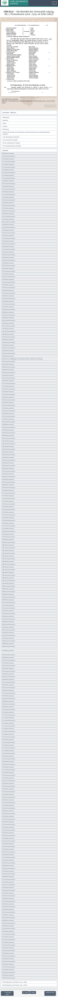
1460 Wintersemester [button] (8, 435)
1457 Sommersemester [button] (8, 416)
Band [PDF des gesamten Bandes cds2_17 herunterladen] (32, 992)
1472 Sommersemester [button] (8, 498)
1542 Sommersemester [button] (8, 885)
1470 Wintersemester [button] (8, 490)
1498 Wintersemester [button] (8, 643)
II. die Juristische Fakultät (10, 140)
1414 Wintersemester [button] (8, 181)
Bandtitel (5, 120)
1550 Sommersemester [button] (8, 928)
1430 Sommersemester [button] (8, 266)
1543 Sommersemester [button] (8, 890)
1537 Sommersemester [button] (8, 857)
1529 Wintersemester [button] (8, 816)
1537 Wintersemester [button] (8, 860)
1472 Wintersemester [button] (8, 501)
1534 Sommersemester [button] (8, 841)
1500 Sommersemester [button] (8, 655)
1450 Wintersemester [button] (8, 381)
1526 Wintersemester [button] (8, 800)
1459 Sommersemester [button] (8, 427)
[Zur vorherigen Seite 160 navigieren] (7, 993)
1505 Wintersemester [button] (8, 685)
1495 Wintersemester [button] (8, 627)
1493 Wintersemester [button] (8, 616)
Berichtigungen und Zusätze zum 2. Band (14, 985)
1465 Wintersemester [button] (8, 463)
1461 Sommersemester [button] (8, 438)
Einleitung (5, 129)
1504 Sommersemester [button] (8, 676)
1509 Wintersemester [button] (8, 707)
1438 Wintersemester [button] (8, 312)
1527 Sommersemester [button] (8, 802)
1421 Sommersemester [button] (8, 216)
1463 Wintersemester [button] (8, 452)
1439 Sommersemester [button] (8, 315)
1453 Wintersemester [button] (8, 397)
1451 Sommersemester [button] (8, 383)
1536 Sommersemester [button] (8, 852)
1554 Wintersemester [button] (8, 953)
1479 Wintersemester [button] (8, 539)
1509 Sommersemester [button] (8, 704)
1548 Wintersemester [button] (8, 920)
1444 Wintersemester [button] (8, 345)
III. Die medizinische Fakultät (11, 143)
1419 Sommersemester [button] (8, 205)
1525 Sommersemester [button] (8, 792)
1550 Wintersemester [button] (8, 931)
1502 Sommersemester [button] (8, 666)
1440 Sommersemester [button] (8, 320)
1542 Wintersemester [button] (8, 887)
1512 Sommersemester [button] (8, 720)
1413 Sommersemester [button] (8, 172)
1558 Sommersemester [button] (8, 972)
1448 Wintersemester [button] (8, 370)
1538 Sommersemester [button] (8, 863)
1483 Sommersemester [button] (8, 559)
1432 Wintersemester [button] (8, 279)
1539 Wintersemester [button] (8, 871)
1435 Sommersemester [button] (8, 293)
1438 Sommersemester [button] (8, 309)
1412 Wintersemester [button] (8, 170)
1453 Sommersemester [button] (8, 394)
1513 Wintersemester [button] (8, 729)
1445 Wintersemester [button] (8, 350)
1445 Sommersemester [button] (8, 348)
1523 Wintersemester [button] (8, 783)
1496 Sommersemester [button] (8, 630)
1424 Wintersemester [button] (8, 235)
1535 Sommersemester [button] (8, 846)
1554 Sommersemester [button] (8, 950)
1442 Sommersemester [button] (8, 331)
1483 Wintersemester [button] (8, 561)
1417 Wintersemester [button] (8, 197)
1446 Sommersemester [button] (8, 353)
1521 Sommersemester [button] (8, 770)
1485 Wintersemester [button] (8, 572)
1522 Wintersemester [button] (8, 778)
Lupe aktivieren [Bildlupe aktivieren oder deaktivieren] (50, 106)
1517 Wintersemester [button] (8, 750)
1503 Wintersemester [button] (8, 674)
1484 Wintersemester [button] (8, 567)
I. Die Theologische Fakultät (10, 137)
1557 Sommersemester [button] (8, 967)
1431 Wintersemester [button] (8, 274)
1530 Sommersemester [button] (8, 819)
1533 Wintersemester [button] (8, 838)
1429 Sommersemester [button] (8, 260)
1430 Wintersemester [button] (8, 268)
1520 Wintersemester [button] (8, 767)
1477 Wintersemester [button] (8, 528)
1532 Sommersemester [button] (8, 830)
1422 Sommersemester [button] (8, 222)
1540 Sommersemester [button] (8, 874)
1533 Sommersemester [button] (8, 835)
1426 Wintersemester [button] (8, 246)
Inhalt (4, 123)
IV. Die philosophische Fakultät (11, 146)
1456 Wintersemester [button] (8, 413)
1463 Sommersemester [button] (8, 449)
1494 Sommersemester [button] (8, 619)
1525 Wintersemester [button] (8, 794)
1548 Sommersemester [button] (8, 917)
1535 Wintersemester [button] (8, 849)
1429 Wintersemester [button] (8, 263)
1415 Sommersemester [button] (8, 183)
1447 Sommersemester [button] (8, 361)
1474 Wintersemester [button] (8, 512)
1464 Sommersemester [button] (8, 455)
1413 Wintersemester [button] (8, 175)
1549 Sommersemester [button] (8, 923)
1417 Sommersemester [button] (8, 194)
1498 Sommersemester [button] (8, 641)
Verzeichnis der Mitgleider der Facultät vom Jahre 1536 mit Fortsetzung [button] (22, 359)
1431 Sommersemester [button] (8, 271)
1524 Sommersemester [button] (8, 786)
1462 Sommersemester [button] (8, 444)
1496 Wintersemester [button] (8, 633)
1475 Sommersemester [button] (8, 515)
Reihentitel (5, 117)
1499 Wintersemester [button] (8, 650)
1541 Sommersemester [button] (8, 879)
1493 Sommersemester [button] (8, 613)
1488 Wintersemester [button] (8, 589)
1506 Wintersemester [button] (8, 690)
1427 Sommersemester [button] (8, 249)
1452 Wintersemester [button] (8, 392)
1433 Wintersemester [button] (8, 285)
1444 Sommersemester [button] (8, 342)
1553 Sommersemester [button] (8, 945)
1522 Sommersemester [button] (8, 775)
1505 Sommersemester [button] (8, 682)
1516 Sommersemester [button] (8, 742)
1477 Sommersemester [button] (8, 526)
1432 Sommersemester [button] (8, 277)
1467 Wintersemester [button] (8, 474)
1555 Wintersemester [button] (8, 959)
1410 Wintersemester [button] (8, 159)
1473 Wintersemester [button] (8, 507)
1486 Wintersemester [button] (8, 578)
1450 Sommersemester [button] (8, 378)
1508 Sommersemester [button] (8, 698)
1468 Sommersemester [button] (8, 476)
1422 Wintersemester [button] (8, 224)
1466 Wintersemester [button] (8, 468)
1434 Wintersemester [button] (8, 290)
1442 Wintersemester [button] (8, 334)
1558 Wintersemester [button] (8, 975)
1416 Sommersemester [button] (8, 189)
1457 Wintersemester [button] (8, 419)
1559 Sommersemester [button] (8, 978)
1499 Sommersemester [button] (8, 646)
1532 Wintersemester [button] (8, 833)
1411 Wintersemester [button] (8, 164)
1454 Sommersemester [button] (8, 400)
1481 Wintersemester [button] (8, 550)
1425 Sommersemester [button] (8, 238)
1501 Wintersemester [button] (8, 663)
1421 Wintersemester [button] (8, 219)
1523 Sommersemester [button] (8, 781)
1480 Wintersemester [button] (8, 545)
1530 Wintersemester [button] (8, 822)
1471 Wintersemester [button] (8, 496)
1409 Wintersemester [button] (8, 153)
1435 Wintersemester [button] (8, 296)
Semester (5, 150)
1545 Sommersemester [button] (8, 901)
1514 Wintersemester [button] (8, 734)
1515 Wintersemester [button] (8, 739)
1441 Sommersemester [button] (8, 326)
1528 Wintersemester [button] (8, 811)
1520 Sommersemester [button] (8, 764)
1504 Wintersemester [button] (8, 679)
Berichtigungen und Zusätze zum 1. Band (14, 982)
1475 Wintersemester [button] (8, 518)
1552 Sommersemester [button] (8, 939)
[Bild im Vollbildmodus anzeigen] (55, 20)
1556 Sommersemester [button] (8, 961)
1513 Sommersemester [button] (8, 726)
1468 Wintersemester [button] (8, 479)
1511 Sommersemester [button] (8, 715)
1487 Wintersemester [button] (8, 583)
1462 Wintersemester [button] (8, 446)
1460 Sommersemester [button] (8, 433)
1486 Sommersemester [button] (8, 575)
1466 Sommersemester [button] (8, 465)
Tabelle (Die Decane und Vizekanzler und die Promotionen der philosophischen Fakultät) (26, 133)
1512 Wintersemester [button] (8, 723)
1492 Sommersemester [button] (8, 608)
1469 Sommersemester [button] (8, 482)
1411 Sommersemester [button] (8, 161)
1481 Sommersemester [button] (8, 548)
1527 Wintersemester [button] (8, 805)
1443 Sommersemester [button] (8, 337)
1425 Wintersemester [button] (8, 241)
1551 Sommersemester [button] (8, 934)
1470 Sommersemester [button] (8, 487)
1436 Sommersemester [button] (8, 298)
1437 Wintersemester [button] (8, 307)
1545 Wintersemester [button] (8, 904)
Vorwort (4, 126)
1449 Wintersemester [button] (8, 375)
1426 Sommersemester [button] (8, 244)
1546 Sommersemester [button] (8, 907)
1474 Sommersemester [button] (8, 509)
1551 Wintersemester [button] (8, 937)
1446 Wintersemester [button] (8, 356)
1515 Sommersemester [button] (8, 737)
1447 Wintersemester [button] (8, 364)
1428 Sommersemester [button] (8, 255)
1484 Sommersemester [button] (8, 564)
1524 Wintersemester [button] (8, 789)
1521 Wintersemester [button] (8, 772)
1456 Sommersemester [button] (8, 411)
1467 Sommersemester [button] (8, 471)
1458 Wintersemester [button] (8, 424)
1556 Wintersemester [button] (8, 964)
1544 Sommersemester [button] (8, 896)
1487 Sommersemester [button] (8, 580)
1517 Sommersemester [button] (8, 748)
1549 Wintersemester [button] (8, 926)
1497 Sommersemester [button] (8, 635)
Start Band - (9, 112)
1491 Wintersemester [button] (8, 605)
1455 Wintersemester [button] (8, 408)
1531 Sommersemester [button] (8, 824)
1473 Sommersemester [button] (8, 504)
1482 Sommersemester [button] (8, 553)
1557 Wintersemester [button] (8, 970)
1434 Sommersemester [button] (8, 287)
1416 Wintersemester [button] (8, 192)
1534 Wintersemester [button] (8, 844)
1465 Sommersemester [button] (8, 460)
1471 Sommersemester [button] (8, 493)
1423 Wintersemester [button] (8, 230)
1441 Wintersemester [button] (8, 329)
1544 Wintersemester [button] (8, 898)
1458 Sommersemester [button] (8, 422)
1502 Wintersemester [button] (8, 668)
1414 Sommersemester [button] (8, 178)
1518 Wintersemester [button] (8, 756)
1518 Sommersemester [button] (8, 753)
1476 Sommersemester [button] (8, 520)
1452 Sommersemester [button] (8, 389)
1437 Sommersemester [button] (8, 304)
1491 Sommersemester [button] (8, 602)
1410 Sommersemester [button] (8, 156)
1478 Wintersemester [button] (8, 534)
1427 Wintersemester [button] (8, 252)
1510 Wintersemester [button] (8, 712)
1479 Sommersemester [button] (8, 537)
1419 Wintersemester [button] (8, 208)
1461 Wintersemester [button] (8, 441)
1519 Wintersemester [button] (8, 761)
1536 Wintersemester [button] (8, 855)
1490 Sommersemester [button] (8, 597)
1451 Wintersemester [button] (8, 386)
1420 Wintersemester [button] (8, 214)
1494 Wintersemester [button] (8, 622)
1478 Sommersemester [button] (8, 531)
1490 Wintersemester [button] (8, 600)
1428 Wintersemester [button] (8, 257)
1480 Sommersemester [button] (8, 542)
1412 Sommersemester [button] (8, 167)
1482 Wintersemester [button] (8, 556)
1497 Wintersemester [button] (8, 638)
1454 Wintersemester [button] (8, 402)
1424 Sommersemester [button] (8, 233)
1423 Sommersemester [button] (8, 227)
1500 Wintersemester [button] (8, 657)
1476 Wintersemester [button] (8, 523)
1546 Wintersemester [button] (8, 909)
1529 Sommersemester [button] (8, 813)
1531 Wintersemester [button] (8, 827)
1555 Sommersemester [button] (8, 956)
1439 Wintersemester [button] (8, 318)
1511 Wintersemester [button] (8, 718)
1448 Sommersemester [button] (8, 367)
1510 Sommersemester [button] (8, 709)
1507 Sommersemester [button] (8, 693)
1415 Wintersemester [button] (8, 186)
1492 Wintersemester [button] (8, 611)
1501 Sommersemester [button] (8, 660)
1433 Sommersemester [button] (8, 282)
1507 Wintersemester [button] (8, 696)
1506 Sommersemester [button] (8, 687)
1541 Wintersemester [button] (8, 882)
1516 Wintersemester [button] (8, 745)
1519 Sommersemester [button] (8, 759)
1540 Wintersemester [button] (8, 876)
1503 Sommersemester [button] (8, 671)
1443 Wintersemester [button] (8, 339)
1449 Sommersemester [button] (8, 372)
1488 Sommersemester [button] (8, 586)
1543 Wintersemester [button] (8, 893)
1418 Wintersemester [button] (8, 203)
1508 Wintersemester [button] (8, 701)
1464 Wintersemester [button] (8, 457)
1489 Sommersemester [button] (8, 591)
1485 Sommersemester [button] (8, 570)
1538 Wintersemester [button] (8, 865)
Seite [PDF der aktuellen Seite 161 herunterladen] (25, 992)
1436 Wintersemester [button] (8, 301)
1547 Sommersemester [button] (8, 912)
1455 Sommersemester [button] (8, 405)
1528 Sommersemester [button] (8, 808)
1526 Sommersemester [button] (8, 797)
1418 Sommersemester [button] (8, 200)
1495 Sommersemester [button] (8, 624)
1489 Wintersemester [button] (8, 594)
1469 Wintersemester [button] (8, 485)
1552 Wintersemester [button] (8, 942)
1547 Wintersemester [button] (8, 915)
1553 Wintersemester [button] (8, 948)
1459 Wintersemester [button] (8, 430)
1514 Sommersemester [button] (8, 731)
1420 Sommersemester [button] (8, 211)
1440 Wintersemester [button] (8, 323)
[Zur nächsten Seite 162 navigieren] (50, 993)
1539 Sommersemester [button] (8, 868)
